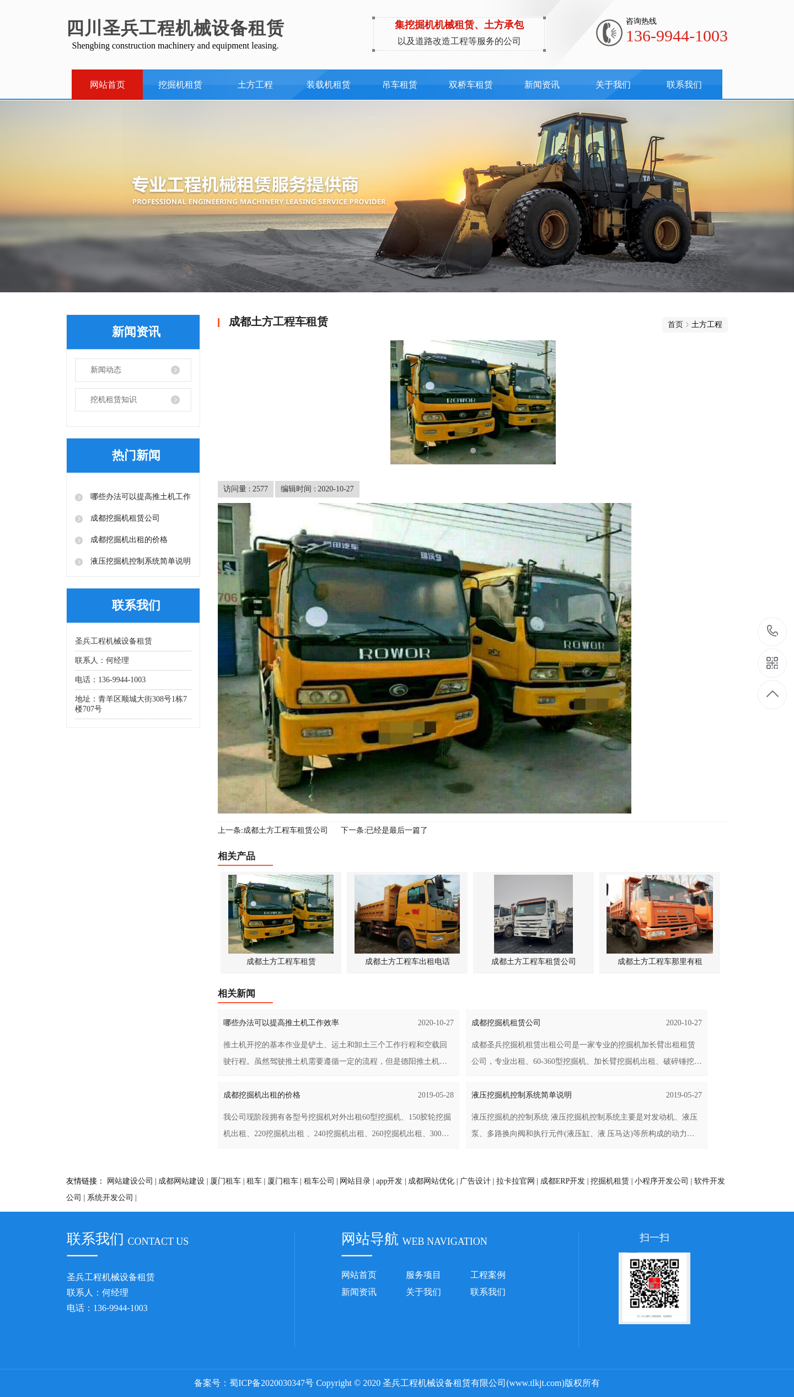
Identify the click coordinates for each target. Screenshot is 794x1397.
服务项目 (423, 1275)
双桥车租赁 (471, 84)
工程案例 (488, 1275)
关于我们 (613, 84)
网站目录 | (357, 1181)
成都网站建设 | (183, 1181)
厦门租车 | (227, 1181)
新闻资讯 (542, 84)
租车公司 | (321, 1181)
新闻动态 (105, 370)
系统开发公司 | (112, 1197)
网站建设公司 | (132, 1181)
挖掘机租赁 (180, 84)
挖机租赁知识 (113, 399)
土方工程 (255, 84)
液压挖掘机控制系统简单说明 (139, 561)
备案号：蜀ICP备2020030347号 (254, 1383)
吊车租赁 (399, 84)
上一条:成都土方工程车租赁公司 (273, 830)
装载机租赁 (329, 84)
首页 (675, 324)
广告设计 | (477, 1181)
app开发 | (391, 1181)
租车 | (255, 1181)
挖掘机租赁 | (611, 1181)
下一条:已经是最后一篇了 (384, 830)
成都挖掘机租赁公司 (124, 518)
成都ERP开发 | (564, 1181)
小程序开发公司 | (663, 1181)
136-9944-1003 (772, 631)
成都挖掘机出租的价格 (128, 540)
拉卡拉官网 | (517, 1181)
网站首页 (107, 84)
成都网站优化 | (433, 1181)
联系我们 (684, 84)
